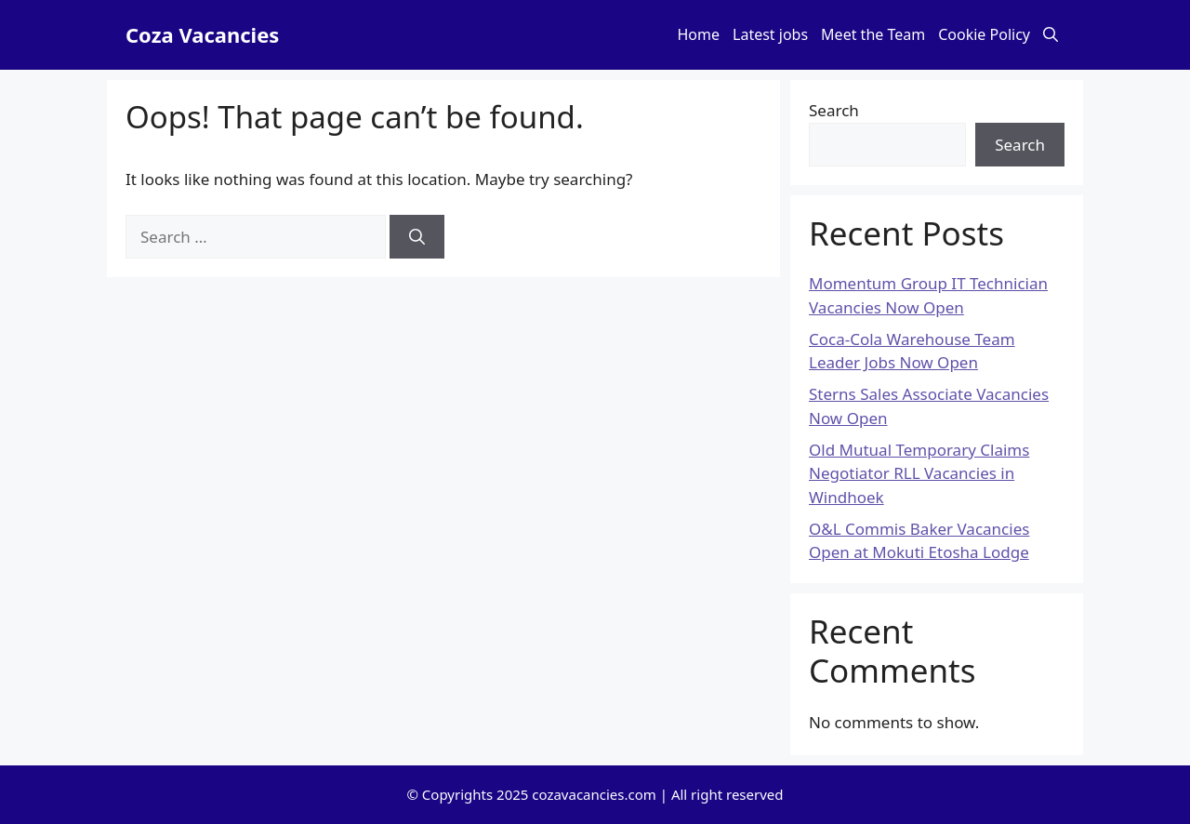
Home (699, 34)
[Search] (417, 237)
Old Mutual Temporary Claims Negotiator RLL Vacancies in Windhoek (919, 473)
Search (834, 110)
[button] (1050, 35)
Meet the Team (873, 34)
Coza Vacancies (202, 34)
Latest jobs (770, 34)
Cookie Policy (984, 34)
